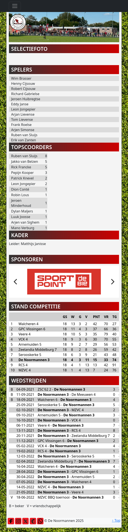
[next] (112, 281)
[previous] (16, 281)
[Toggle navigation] (15, 6)
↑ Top (116, 520)
